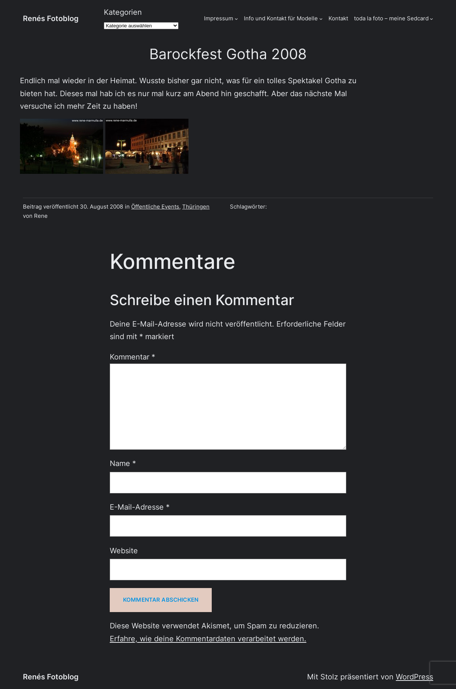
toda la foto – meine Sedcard (391, 18)
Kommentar (132, 356)
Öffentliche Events (155, 206)
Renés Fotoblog (51, 18)
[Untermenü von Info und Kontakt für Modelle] (321, 18)
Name (123, 463)
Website (124, 550)
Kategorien (123, 12)
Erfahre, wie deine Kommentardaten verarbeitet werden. (208, 638)
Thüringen (196, 206)
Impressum (218, 18)
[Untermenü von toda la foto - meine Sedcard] (431, 18)
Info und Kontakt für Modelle (281, 18)
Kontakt (338, 18)
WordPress (414, 676)
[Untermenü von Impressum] (236, 18)
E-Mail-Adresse (140, 506)
